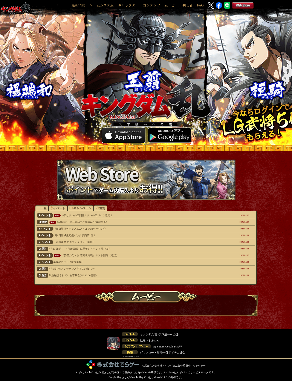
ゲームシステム (102, 5)
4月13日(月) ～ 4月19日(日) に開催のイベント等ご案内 (125, 249)
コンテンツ (151, 5)
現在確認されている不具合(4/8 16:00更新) (125, 275)
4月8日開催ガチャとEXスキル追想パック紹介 (125, 229)
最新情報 (78, 5)
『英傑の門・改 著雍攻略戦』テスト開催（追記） (125, 255)
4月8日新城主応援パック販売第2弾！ (125, 235)
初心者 (187, 5)
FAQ (200, 5)
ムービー (171, 5)
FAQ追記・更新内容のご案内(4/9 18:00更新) (125, 222)
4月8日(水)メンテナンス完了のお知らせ (125, 269)
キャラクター (128, 5)
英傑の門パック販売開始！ (125, 262)
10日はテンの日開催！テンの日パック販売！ (125, 215)
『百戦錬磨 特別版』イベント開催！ (125, 242)
